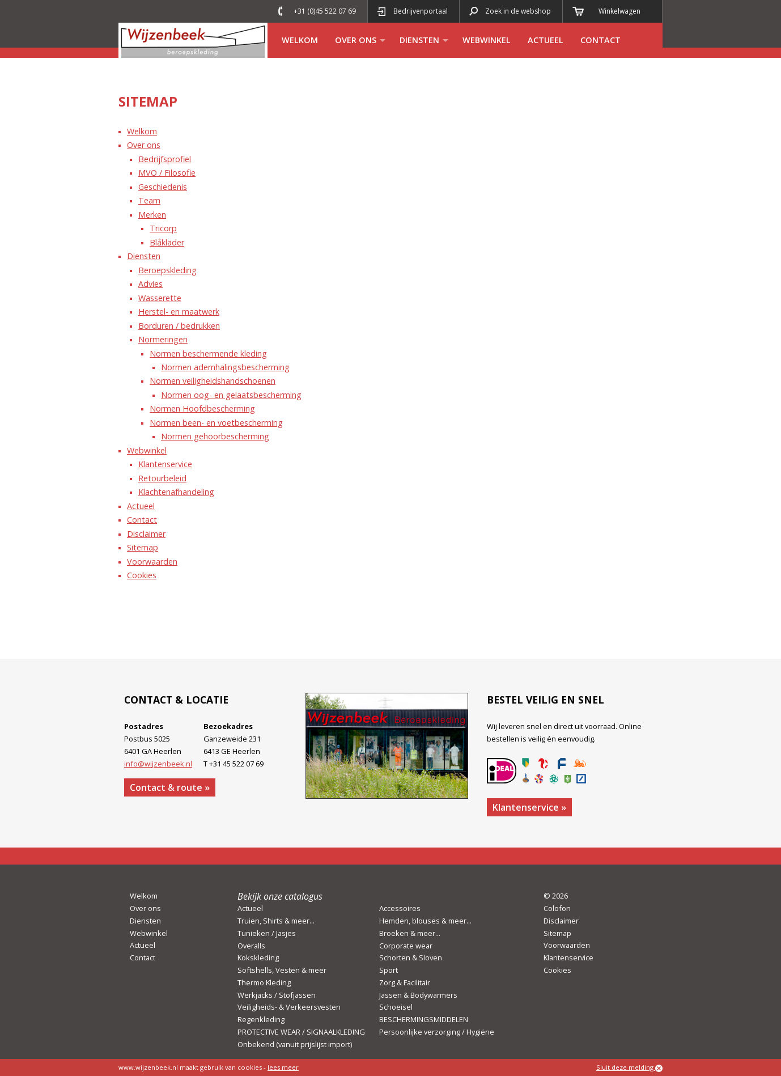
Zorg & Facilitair (404, 982)
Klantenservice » (529, 807)
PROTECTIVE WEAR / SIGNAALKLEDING (301, 1032)
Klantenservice (165, 464)
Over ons (355, 40)
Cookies (141, 575)
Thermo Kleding (264, 982)
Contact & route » (170, 787)
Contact (600, 40)
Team (149, 200)
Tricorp (163, 228)
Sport (388, 970)
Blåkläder (167, 242)
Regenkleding (261, 1019)
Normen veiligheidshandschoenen (212, 380)
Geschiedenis (162, 186)
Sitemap (142, 547)
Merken (152, 214)
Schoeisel (396, 1007)
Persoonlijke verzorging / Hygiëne (436, 1032)
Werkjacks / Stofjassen (276, 995)
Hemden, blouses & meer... (425, 921)
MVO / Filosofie (167, 172)
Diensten (419, 40)
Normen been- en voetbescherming (216, 422)
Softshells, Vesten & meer (281, 970)
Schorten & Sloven (410, 957)
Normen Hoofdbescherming (202, 408)
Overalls (251, 946)
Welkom (300, 40)
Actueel (545, 40)
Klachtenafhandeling (176, 491)
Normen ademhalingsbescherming (225, 367)
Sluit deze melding (629, 1067)
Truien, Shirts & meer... (276, 921)
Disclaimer (146, 533)
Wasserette (159, 298)
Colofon (557, 908)
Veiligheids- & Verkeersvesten (289, 1007)
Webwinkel (486, 40)
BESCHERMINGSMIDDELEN (423, 1019)
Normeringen (163, 339)
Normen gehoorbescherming (215, 436)
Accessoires (400, 908)
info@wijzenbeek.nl (158, 764)
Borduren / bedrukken (179, 325)
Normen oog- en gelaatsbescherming (231, 394)
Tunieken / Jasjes (266, 933)
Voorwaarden (152, 561)
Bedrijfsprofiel (164, 159)
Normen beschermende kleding (208, 353)
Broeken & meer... (409, 933)
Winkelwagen (619, 11)
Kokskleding (258, 957)
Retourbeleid (162, 478)
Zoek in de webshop (518, 11)
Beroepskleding (167, 270)
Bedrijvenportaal (420, 11)
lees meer (283, 1067)
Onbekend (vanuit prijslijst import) (294, 1044)
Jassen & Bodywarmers (418, 995)
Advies (150, 283)
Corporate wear (405, 946)
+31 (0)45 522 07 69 (325, 11)
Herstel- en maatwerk (178, 311)
